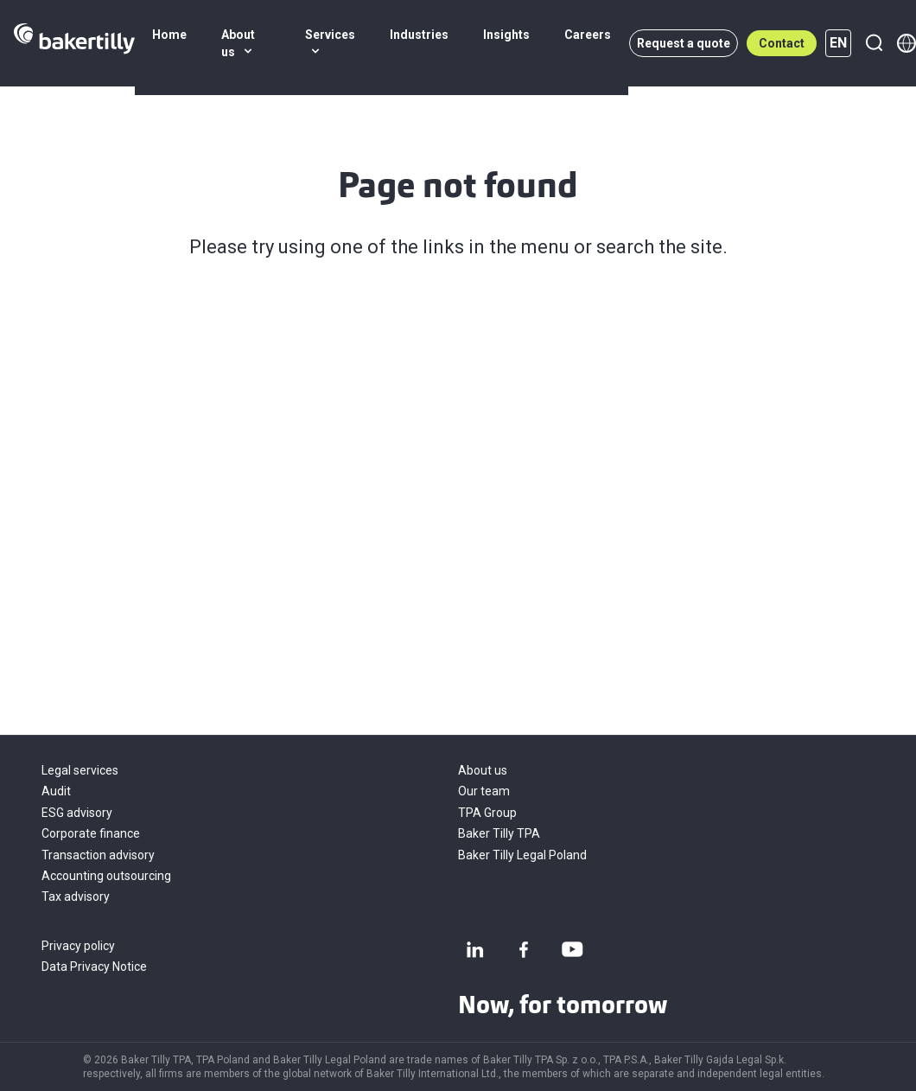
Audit (56, 791)
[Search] (873, 43)
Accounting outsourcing (106, 876)
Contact (782, 43)
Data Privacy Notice (94, 966)
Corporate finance (90, 833)
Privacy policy (78, 946)
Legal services (79, 770)
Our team (484, 791)
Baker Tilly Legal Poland (522, 855)
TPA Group (487, 813)
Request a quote (683, 43)
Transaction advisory (98, 855)
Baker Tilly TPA (499, 833)
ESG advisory (76, 813)
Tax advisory (75, 896)
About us (482, 770)
